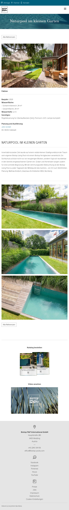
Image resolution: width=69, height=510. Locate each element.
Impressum (34, 493)
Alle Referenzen (9, 37)
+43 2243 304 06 (34, 448)
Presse (34, 487)
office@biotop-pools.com (34, 451)
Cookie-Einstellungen (34, 499)
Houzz (34, 472)
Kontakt (25, 3)
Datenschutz (34, 496)
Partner (15, 3)
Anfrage (5, 3)
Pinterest (34, 469)
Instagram (34, 466)
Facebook (34, 462)
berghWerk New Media (15, 506)
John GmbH (6, 127)
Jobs (34, 490)
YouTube (34, 475)
